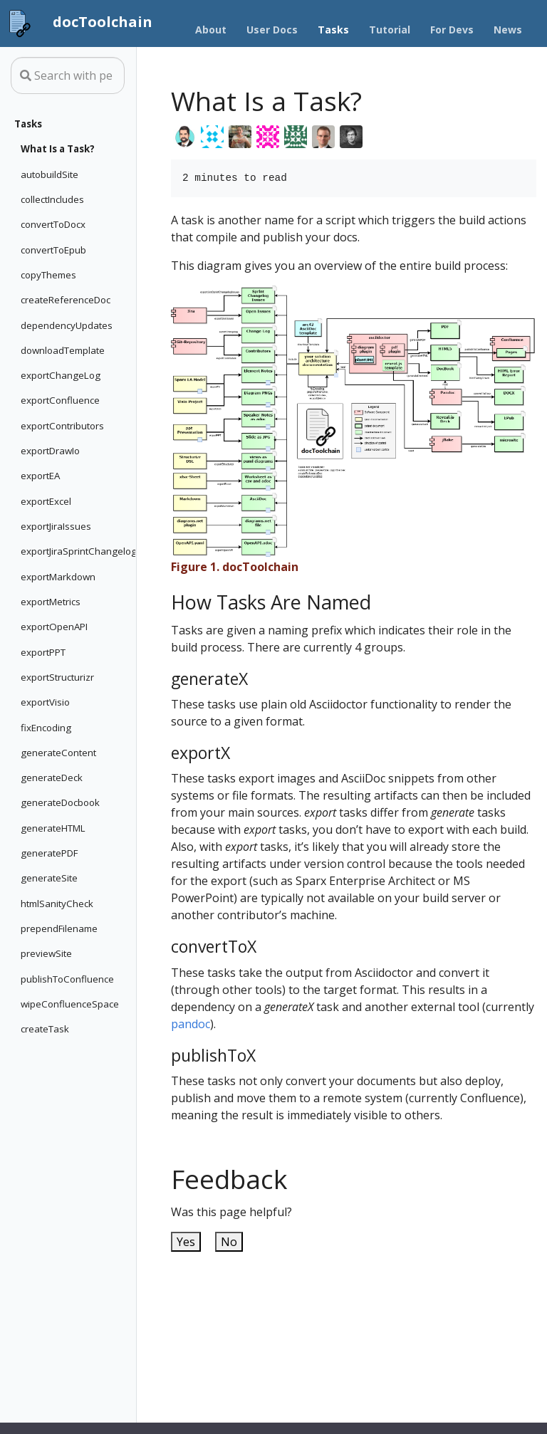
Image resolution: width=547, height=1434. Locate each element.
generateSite (49, 878)
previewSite (46, 953)
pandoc (190, 1024)
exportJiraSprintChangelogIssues (75, 551)
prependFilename (59, 928)
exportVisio (45, 702)
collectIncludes (52, 199)
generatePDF (49, 853)
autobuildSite (49, 174)
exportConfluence (60, 400)
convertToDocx (53, 224)
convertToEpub (53, 250)
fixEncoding (46, 727)
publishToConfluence (67, 979)
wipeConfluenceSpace (70, 1004)
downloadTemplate (63, 350)
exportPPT (43, 652)
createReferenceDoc (65, 299)
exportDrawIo (50, 450)
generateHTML (53, 828)
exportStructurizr (57, 677)
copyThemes (48, 274)
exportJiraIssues (56, 526)
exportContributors (62, 425)
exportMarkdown (58, 576)
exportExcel (46, 501)
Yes (186, 1242)
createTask (45, 1028)
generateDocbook (60, 802)
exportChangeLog (60, 375)
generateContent (58, 752)
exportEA (40, 475)
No (229, 1242)
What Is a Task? (58, 148)
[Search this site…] (68, 75)
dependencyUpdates (67, 325)
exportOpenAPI (54, 626)
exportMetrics (50, 601)
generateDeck (52, 777)
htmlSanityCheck (57, 903)
